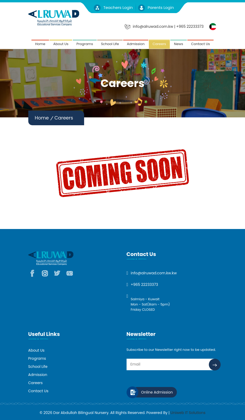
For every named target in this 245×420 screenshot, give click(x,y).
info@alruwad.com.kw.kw (154, 273)
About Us (60, 43)
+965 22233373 (144, 284)
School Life (110, 43)
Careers (159, 43)
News (178, 43)
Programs (85, 43)
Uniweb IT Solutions (188, 412)
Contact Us (200, 43)
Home (40, 43)
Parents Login (156, 7)
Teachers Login (114, 7)
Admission (136, 43)
